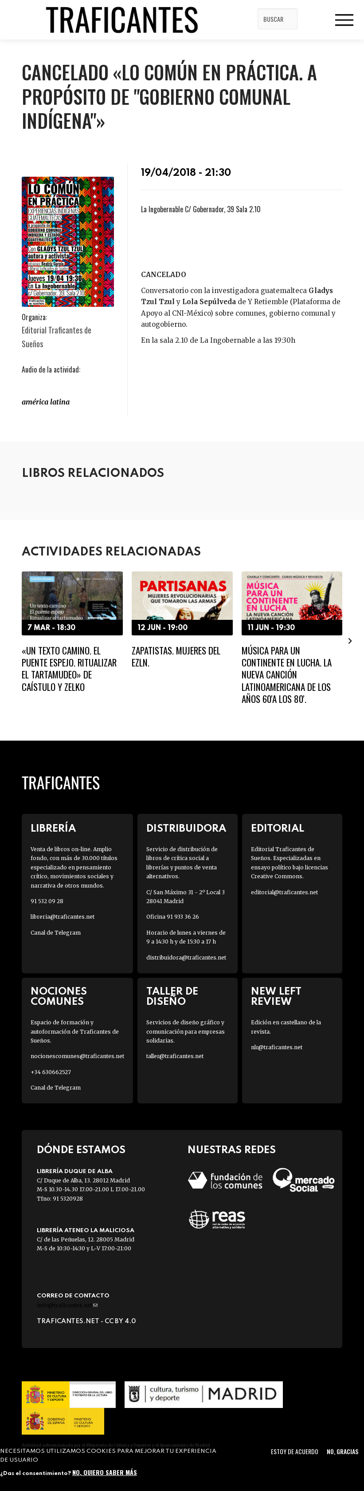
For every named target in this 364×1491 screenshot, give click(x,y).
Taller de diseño (172, 997)
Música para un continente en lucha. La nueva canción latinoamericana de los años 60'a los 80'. (287, 674)
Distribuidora (186, 829)
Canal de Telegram (56, 932)
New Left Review (276, 997)
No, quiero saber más (104, 1472)
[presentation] (350, 640)
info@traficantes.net (67, 1305)
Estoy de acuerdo (294, 1451)
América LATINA (46, 401)
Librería (53, 829)
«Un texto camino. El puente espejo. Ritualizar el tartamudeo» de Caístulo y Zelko (69, 668)
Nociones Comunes (59, 997)
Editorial (277, 829)
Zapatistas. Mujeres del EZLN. (176, 656)
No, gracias (342, 1451)
